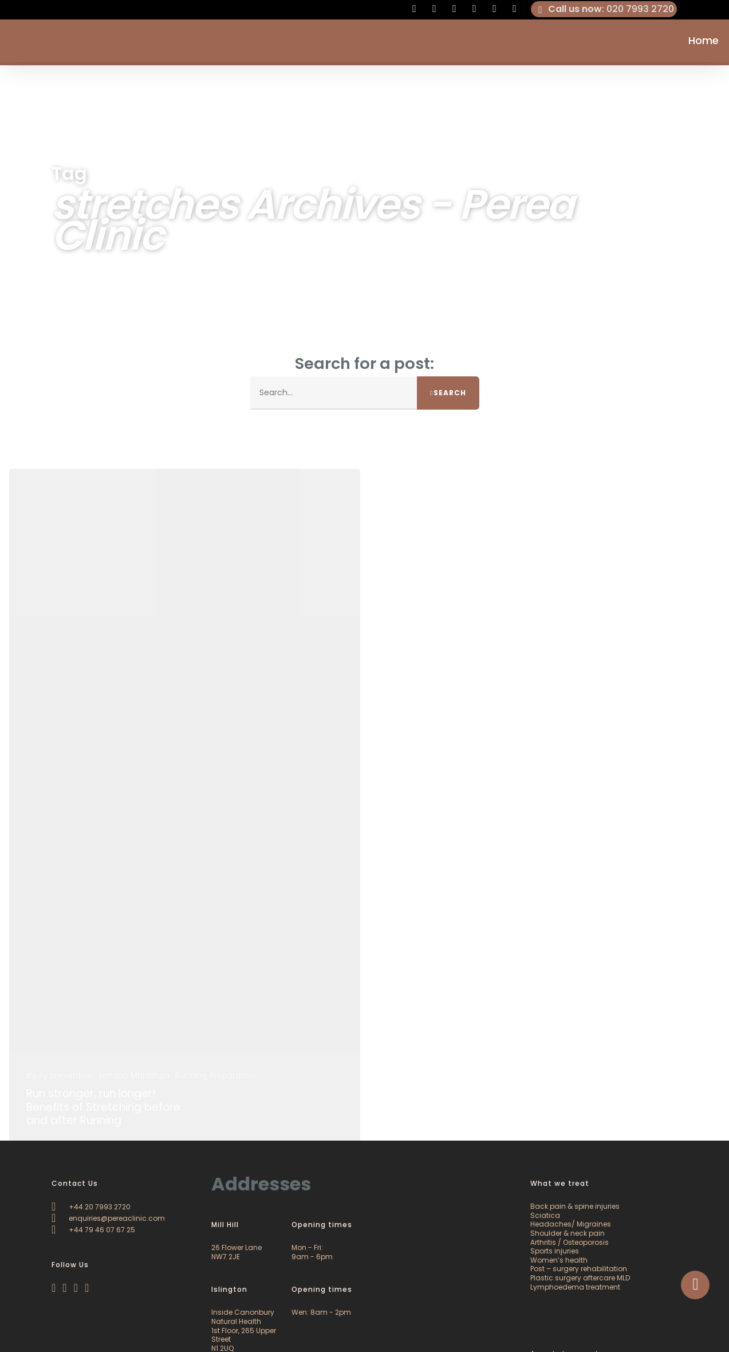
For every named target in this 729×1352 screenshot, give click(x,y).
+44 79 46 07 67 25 (93, 1230)
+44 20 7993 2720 (91, 1207)
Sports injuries (554, 1251)
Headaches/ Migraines (570, 1224)
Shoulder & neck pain (567, 1233)
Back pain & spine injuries (575, 1206)
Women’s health (559, 1260)
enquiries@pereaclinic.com (108, 1218)
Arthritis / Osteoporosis (569, 1242)
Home (703, 42)
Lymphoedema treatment (575, 1287)
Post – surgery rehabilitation (578, 1269)
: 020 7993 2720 (604, 9)
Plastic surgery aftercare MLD (580, 1278)
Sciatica (545, 1215)
